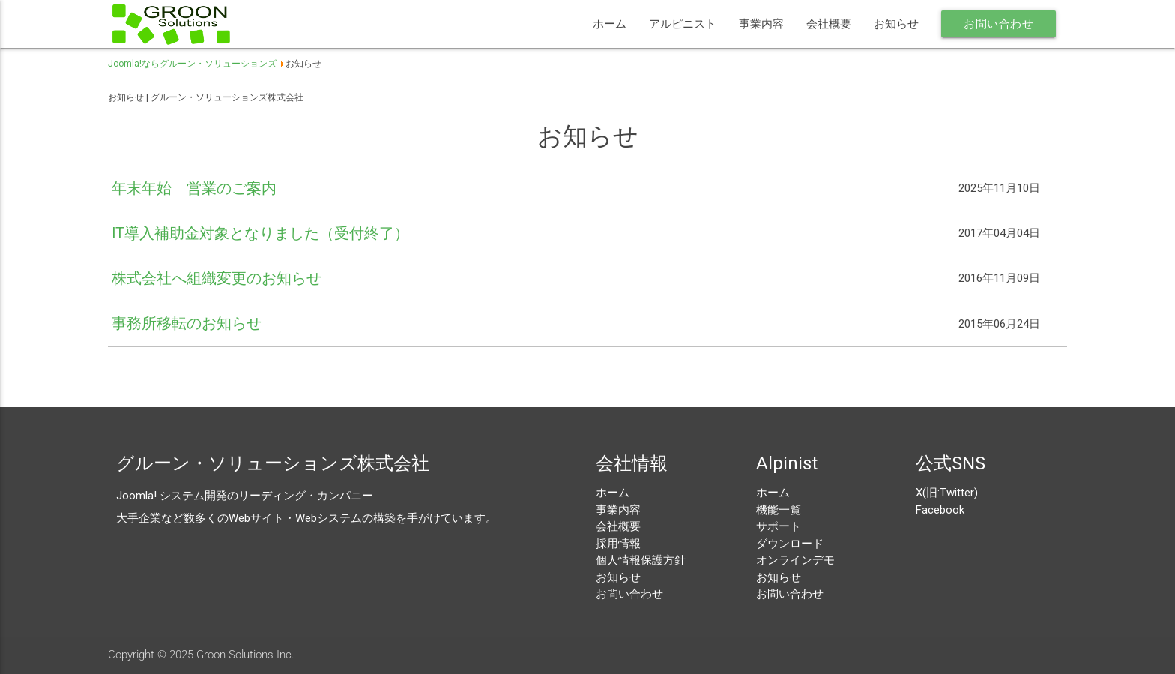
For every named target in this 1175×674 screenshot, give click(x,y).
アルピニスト (682, 24)
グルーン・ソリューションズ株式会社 (272, 463)
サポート (778, 526)
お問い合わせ (998, 24)
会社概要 (828, 24)
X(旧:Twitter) (947, 492)
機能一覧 (778, 510)
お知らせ (896, 24)
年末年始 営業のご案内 (194, 188)
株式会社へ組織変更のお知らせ (216, 278)
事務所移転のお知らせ (187, 323)
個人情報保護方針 (641, 560)
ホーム (609, 24)
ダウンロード (790, 543)
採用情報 (618, 543)
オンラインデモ (795, 560)
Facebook (940, 510)
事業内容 (761, 24)
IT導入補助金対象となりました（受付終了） (260, 233)
